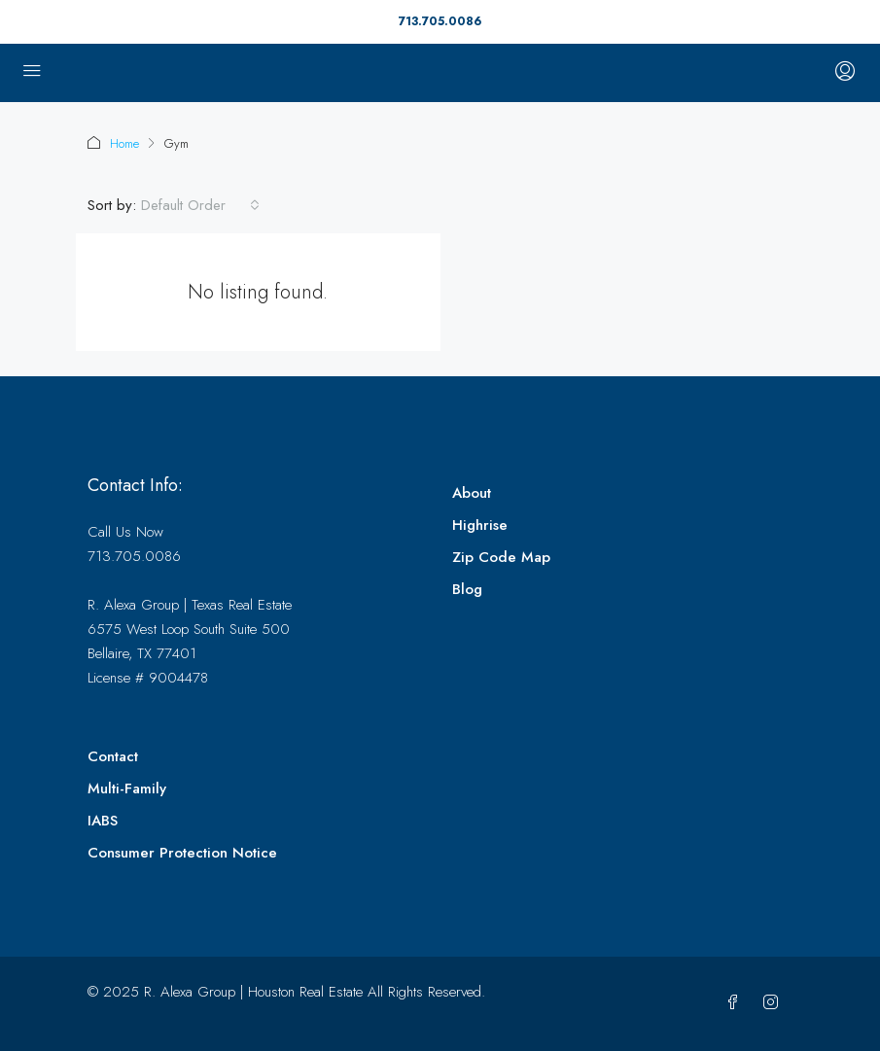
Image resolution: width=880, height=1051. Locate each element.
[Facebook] (736, 1003)
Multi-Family (127, 788)
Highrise (480, 525)
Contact (113, 756)
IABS (103, 820)
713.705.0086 (440, 21)
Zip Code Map (501, 557)
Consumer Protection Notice (182, 852)
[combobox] (200, 205)
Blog (467, 589)
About (471, 493)
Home (124, 143)
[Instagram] (774, 1003)
